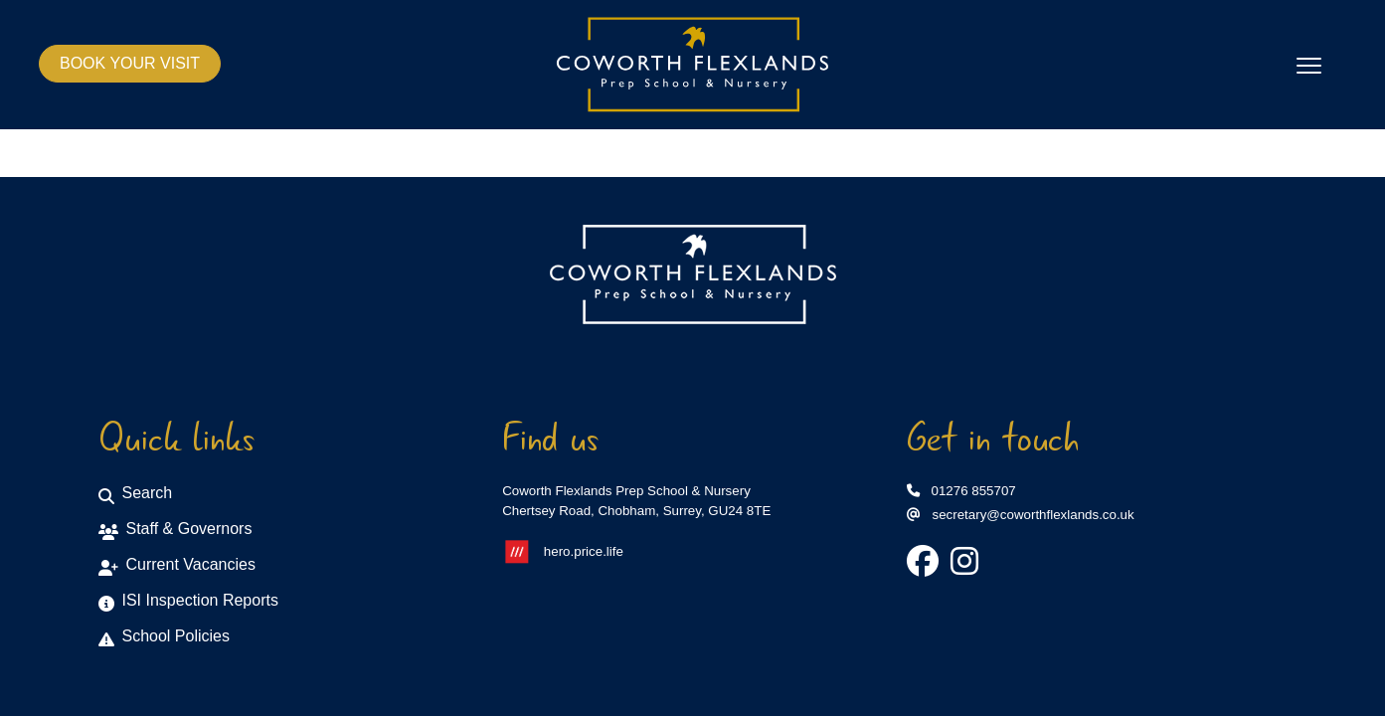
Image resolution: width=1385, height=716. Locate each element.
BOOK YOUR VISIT (130, 63)
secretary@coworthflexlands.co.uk (1020, 514)
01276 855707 (961, 490)
